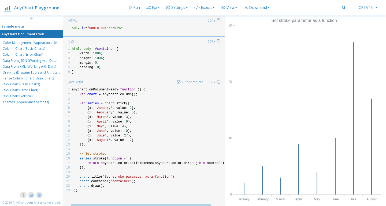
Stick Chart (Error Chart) (20, 90)
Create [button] (368, 7)
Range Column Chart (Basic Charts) (29, 78)
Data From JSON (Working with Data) (30, 60)
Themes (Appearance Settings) (26, 102)
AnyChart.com (23, 202)
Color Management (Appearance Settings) (34, 42)
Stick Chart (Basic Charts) (21, 84)
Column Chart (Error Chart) (23, 54)
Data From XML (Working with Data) (29, 66)
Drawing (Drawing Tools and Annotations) (34, 72)
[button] (229, 7)
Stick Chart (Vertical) (17, 96)
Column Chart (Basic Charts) (24, 48)
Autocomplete (192, 82)
